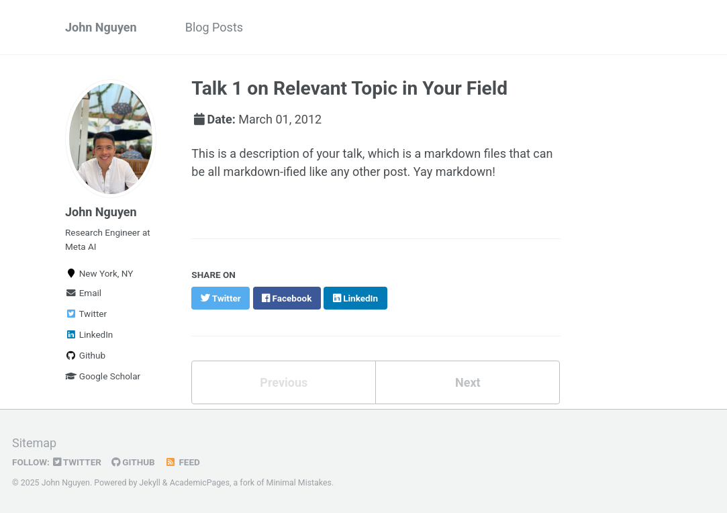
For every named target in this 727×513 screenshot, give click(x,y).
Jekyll (149, 482)
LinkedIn (89, 334)
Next (468, 382)
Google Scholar (102, 376)
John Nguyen (101, 27)
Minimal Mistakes (299, 482)
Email (83, 292)
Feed (182, 462)
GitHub (133, 462)
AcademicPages (200, 482)
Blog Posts (214, 27)
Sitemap (34, 443)
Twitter (86, 313)
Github (85, 355)
